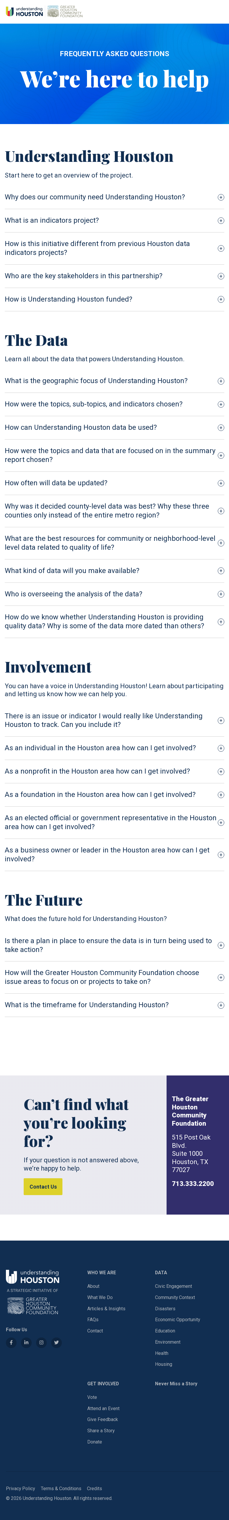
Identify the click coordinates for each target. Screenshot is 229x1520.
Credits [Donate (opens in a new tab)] (94, 1488)
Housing (163, 1364)
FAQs (93, 1319)
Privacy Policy (20, 1488)
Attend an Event (103, 1408)
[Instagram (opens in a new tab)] (41, 1342)
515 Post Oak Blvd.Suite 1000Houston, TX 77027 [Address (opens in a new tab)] (191, 1154)
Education (165, 1331)
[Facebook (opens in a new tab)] (11, 1342)
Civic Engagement (173, 1286)
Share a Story (100, 1430)
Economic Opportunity (177, 1319)
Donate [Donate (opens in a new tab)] (94, 1442)
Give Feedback (102, 1419)
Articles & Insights (106, 1308)
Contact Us (43, 1187)
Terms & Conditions (61, 1488)
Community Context (175, 1297)
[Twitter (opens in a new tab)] (56, 1342)
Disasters (165, 1308)
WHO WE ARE (101, 1272)
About (93, 1286)
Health (161, 1353)
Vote (92, 1397)
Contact (95, 1331)
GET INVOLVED (103, 1383)
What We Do (100, 1297)
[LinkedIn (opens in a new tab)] (26, 1342)
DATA (161, 1272)
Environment (167, 1342)
